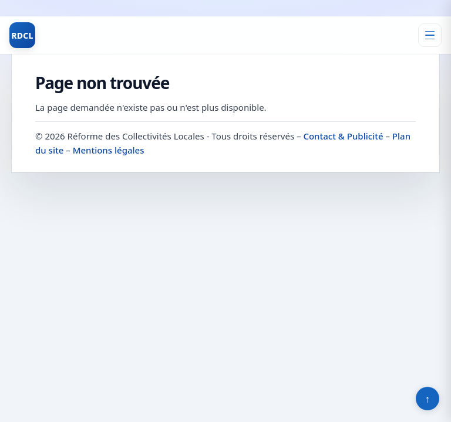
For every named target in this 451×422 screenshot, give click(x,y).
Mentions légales (108, 150)
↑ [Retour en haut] (427, 399)
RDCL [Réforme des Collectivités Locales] (22, 35)
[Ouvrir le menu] (430, 35)
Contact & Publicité (343, 136)
